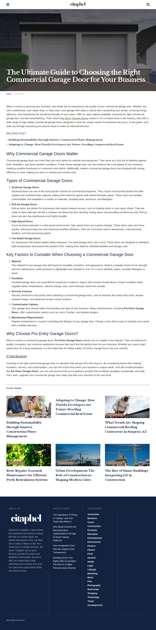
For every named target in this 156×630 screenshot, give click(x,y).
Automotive (93, 514)
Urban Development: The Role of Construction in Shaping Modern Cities (75, 475)
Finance (91, 546)
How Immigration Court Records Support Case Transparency (64, 549)
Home (8, 94)
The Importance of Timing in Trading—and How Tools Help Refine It (65, 518)
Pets (89, 581)
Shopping (92, 593)
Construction (19, 94)
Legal (90, 565)
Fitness (91, 550)
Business (92, 518)
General (91, 558)
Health (90, 561)
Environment (94, 542)
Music (90, 577)
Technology (93, 597)
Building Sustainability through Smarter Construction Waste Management (56, 139)
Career (90, 522)
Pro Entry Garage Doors (74, 118)
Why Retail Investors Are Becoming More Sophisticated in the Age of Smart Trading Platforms (64, 534)
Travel (90, 601)
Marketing (92, 573)
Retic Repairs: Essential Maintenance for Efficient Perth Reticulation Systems (27, 475)
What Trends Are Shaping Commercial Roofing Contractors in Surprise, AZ (126, 427)
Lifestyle (91, 569)
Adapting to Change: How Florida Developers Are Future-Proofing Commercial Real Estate (66, 144)
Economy (92, 530)
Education (92, 534)
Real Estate (93, 589)
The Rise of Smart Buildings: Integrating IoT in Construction (127, 475)
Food (90, 554)
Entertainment (94, 538)
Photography (94, 585)
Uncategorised (94, 605)
